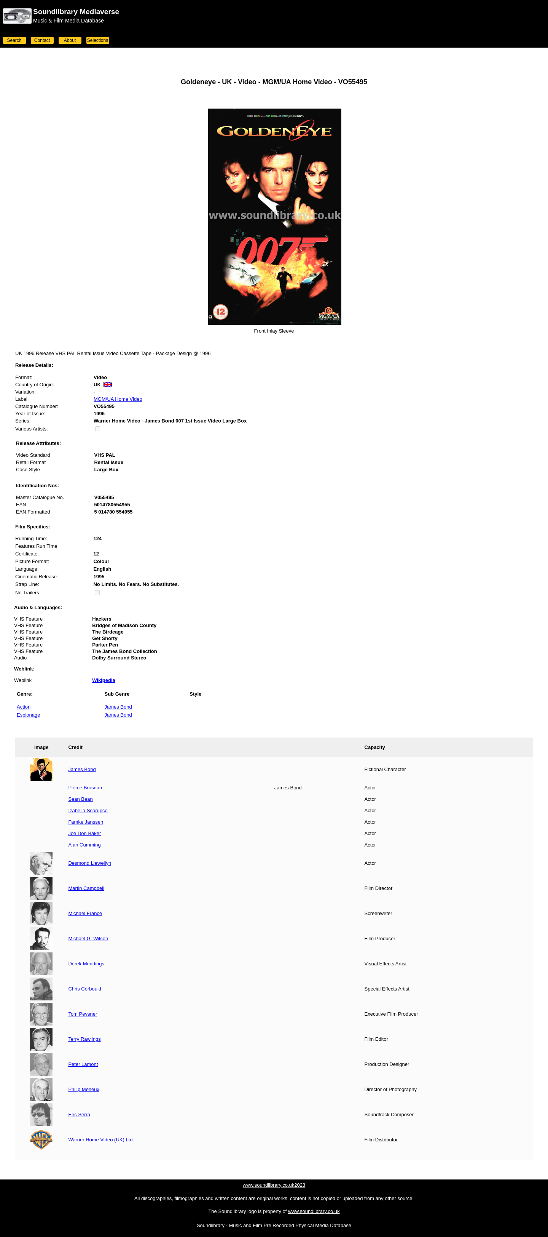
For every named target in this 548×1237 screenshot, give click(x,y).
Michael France (85, 913)
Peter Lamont (83, 1064)
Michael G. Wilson (88, 938)
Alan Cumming (84, 845)
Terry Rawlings (84, 1039)
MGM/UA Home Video (118, 399)
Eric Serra (79, 1114)
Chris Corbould (84, 989)
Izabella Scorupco (87, 810)
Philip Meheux (83, 1089)
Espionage (28, 715)
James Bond (118, 707)
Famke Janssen (85, 822)
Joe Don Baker (84, 833)
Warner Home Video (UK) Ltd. (101, 1140)
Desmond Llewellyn (89, 863)
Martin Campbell (86, 888)
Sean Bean (80, 799)
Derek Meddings (86, 964)
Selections (97, 40)
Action (23, 707)
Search (14, 40)
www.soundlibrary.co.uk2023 (274, 1185)
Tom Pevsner (82, 1014)
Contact (42, 40)
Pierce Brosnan (85, 788)
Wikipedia (103, 680)
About (70, 40)
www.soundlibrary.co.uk (314, 1211)
